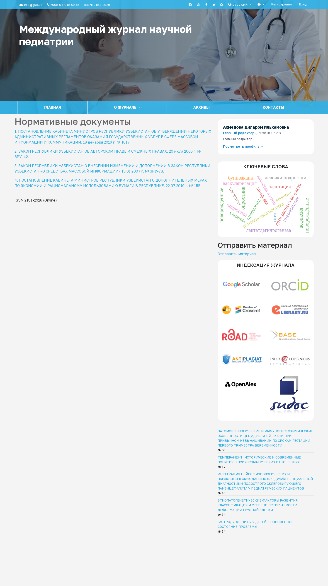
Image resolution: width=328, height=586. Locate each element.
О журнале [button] (125, 107)
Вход (303, 4)
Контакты (273, 107)
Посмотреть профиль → (243, 146)
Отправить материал (237, 254)
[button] (239, 4)
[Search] (221, 4)
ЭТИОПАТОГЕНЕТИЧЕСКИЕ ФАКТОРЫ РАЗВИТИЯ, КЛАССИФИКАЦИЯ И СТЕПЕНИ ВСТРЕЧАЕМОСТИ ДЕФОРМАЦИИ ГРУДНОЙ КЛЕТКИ (258, 505)
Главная (52, 107)
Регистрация (281, 4)
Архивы (201, 107)
